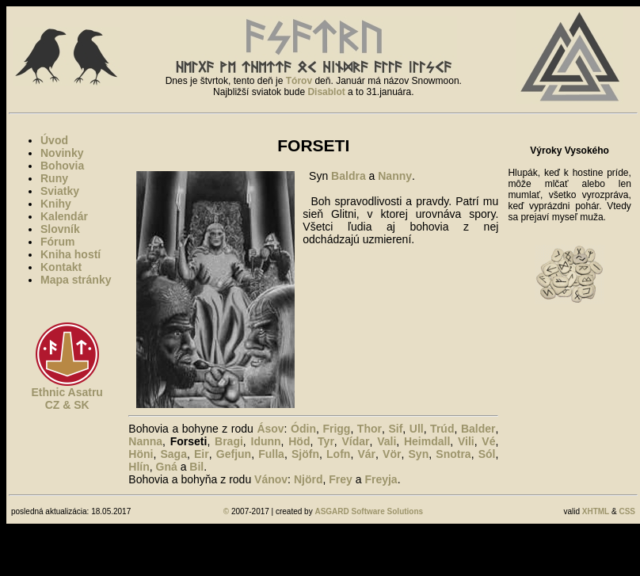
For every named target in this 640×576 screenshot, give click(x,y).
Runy (54, 178)
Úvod (54, 140)
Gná (166, 466)
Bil (196, 466)
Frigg (336, 428)
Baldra (348, 176)
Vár (366, 454)
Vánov (271, 479)
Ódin (303, 428)
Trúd (442, 428)
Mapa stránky (75, 279)
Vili (466, 441)
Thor (369, 428)
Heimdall (427, 441)
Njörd (308, 479)
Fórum (57, 241)
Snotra (453, 454)
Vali (386, 441)
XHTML (595, 511)
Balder (478, 428)
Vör (392, 454)
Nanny (395, 176)
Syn (419, 454)
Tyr (326, 441)
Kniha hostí (70, 254)
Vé (488, 441)
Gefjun (233, 454)
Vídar (356, 441)
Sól (487, 454)
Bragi (229, 441)
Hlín (138, 466)
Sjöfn (305, 454)
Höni (140, 454)
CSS (627, 511)
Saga (173, 454)
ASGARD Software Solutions (368, 511)
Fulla (271, 454)
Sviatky (59, 191)
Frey (340, 479)
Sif (395, 428)
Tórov (299, 80)
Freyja (380, 479)
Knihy (55, 203)
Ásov (270, 428)
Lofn (338, 454)
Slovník (60, 229)
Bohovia (62, 165)
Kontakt (61, 267)
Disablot (326, 91)
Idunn (266, 441)
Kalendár (64, 216)
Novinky (61, 153)
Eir (201, 454)
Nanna (145, 441)
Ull (417, 428)
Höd (299, 441)
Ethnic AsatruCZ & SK (67, 398)
